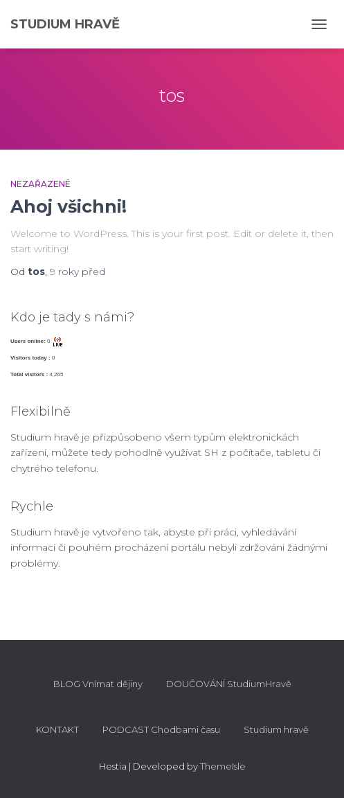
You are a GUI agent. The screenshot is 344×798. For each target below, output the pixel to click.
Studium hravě (276, 729)
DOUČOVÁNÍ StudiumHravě (228, 683)
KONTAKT (57, 729)
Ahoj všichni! (68, 206)
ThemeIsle (223, 766)
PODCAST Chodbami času (161, 729)
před (77, 271)
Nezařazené (40, 184)
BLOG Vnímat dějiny (98, 683)
